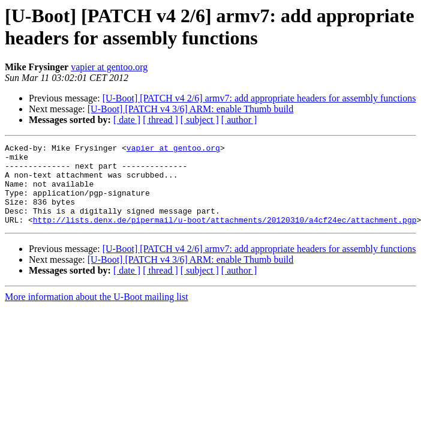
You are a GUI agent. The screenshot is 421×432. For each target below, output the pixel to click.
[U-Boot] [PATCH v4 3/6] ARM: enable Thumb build (191, 109)
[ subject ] (200, 120)
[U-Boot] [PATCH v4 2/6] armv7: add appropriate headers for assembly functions (259, 98)
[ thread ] (160, 120)
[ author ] (239, 120)
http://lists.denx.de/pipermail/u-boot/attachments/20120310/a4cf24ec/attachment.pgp (225, 235)
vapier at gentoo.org (109, 67)
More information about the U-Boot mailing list (96, 313)
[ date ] (126, 120)
